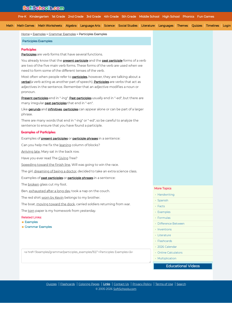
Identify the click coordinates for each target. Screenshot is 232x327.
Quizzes (197, 25)
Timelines (212, 25)
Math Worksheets (50, 25)
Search (181, 284)
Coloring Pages (89, 284)
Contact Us (121, 284)
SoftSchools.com (124, 289)
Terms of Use (164, 284)
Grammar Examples (62, 34)
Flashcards (165, 241)
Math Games (25, 25)
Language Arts (90, 25)
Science (109, 25)
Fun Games (205, 16)
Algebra (71, 25)
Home (25, 34)
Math (9, 25)
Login (227, 25)
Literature (148, 25)
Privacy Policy (142, 284)
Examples (39, 34)
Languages (165, 25)
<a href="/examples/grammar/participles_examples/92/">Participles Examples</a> (86, 256)
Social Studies (127, 25)
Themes (182, 25)
